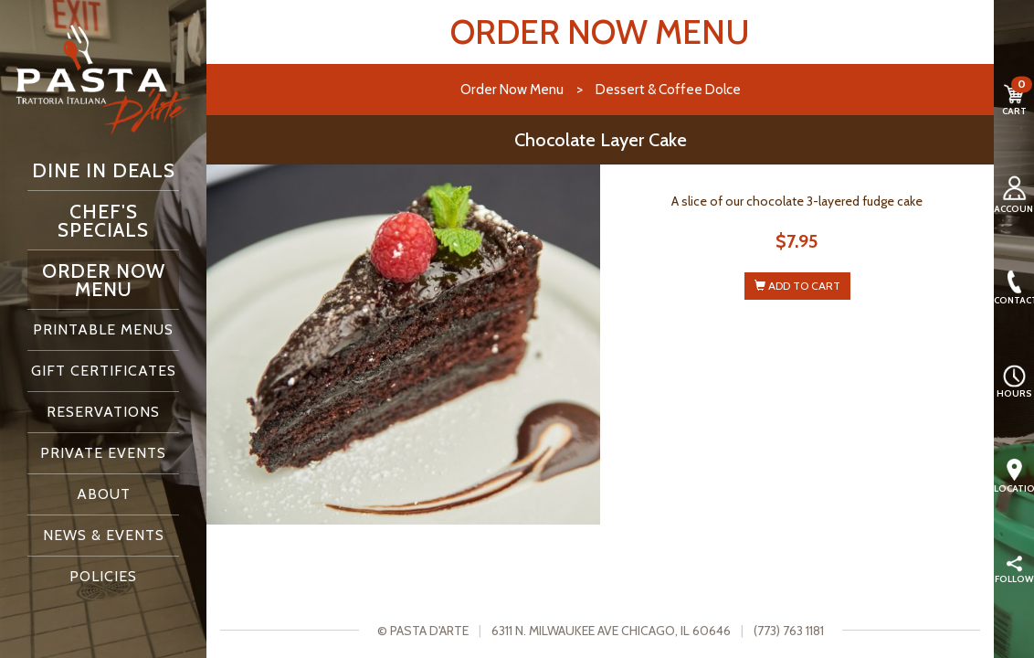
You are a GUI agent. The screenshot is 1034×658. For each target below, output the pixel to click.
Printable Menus (103, 329)
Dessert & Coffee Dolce (668, 89)
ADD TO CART (797, 285)
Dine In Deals (103, 170)
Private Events (103, 453)
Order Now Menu (103, 280)
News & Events (103, 535)
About (104, 494)
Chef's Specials (103, 220)
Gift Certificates (103, 370)
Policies (103, 576)
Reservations (103, 411)
